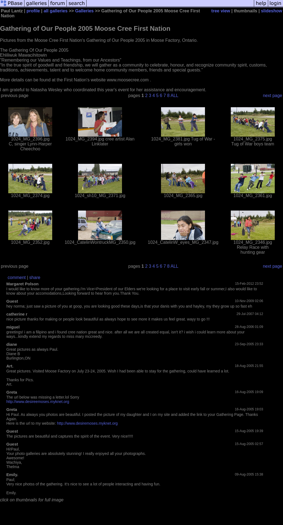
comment (17, 277)
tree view (220, 11)
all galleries (56, 11)
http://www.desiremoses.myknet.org (87, 423)
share (34, 277)
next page (272, 95)
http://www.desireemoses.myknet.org (37, 401)
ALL (174, 95)
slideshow (271, 11)
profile (33, 11)
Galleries (84, 11)
